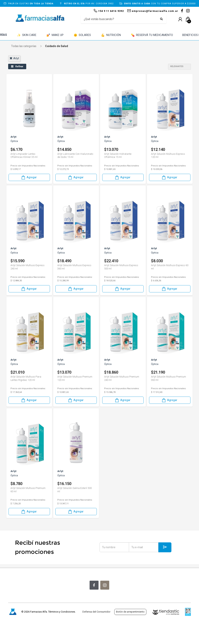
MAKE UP (55, 35)
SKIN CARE (27, 35)
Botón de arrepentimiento (130, 611)
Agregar (29, 177)
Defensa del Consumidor (96, 611)
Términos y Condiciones (61, 611)
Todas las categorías (23, 46)
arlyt (14, 58)
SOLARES (82, 35)
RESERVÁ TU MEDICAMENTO (152, 35)
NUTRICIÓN (111, 35)
